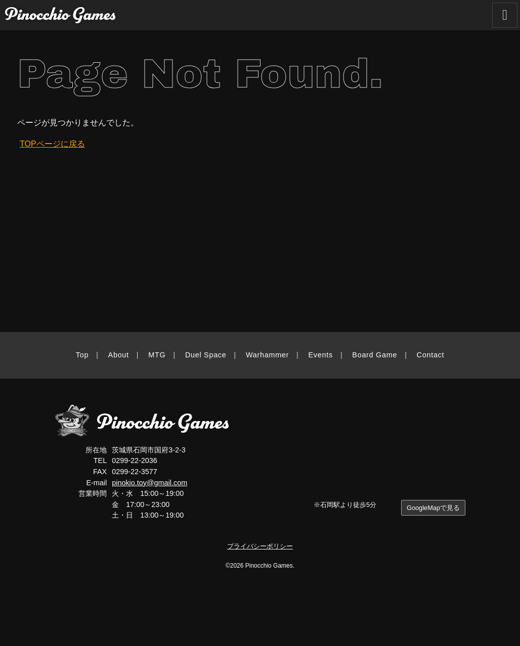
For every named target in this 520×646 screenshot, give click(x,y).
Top (82, 355)
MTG (156, 355)
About (118, 355)
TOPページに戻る (52, 144)
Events (321, 355)
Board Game (374, 355)
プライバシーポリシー (260, 546)
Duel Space (206, 355)
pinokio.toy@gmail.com (149, 483)
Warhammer (267, 355)
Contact (431, 355)
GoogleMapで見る (433, 508)
